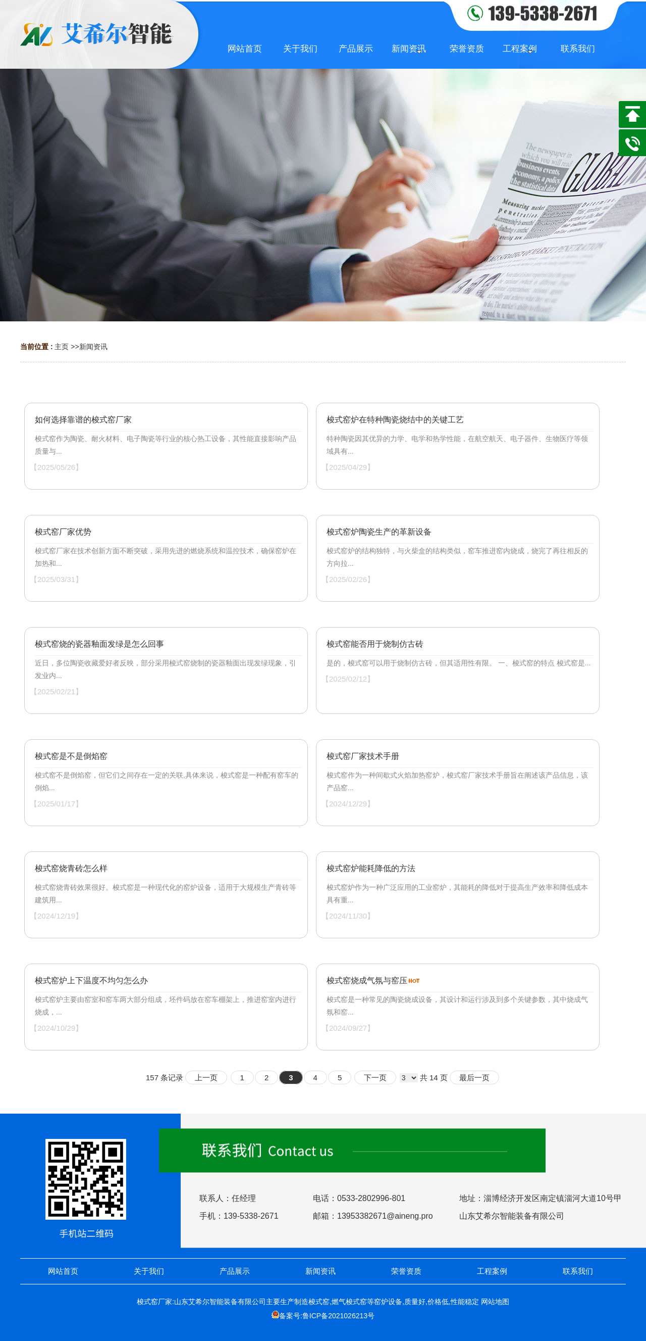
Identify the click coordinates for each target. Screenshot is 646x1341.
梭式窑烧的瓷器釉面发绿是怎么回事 (99, 644)
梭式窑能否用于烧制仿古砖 (375, 644)
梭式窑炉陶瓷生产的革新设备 (379, 532)
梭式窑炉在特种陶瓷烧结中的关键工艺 (395, 419)
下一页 (375, 1077)
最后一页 (474, 1077)
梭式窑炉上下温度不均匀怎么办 (91, 980)
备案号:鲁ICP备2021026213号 (326, 1316)
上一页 (206, 1077)
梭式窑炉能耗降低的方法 (371, 868)
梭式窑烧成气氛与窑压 (367, 980)
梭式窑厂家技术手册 (363, 756)
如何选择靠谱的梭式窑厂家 (83, 419)
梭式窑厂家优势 (63, 532)
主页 (62, 347)
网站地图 (495, 1302)
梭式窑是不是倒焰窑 (71, 756)
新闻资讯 (93, 347)
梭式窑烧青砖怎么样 (71, 868)
